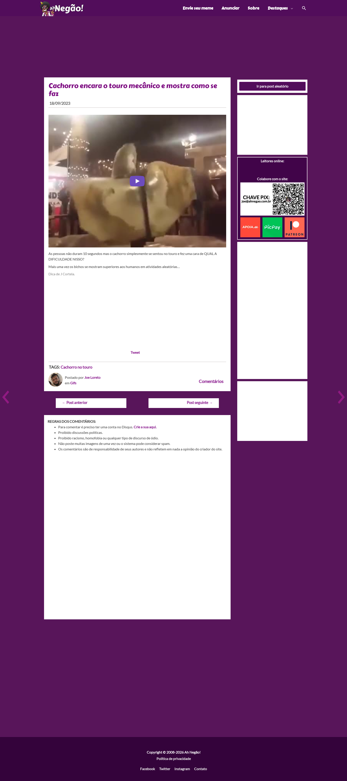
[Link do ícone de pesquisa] (304, 8)
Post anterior (74, 402)
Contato (200, 769)
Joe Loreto (92, 377)
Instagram (182, 769)
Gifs (73, 383)
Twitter (164, 769)
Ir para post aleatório (272, 86)
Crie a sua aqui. (145, 427)
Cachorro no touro (76, 367)
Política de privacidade (173, 758)
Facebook (147, 769)
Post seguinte (200, 402)
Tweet (135, 352)
